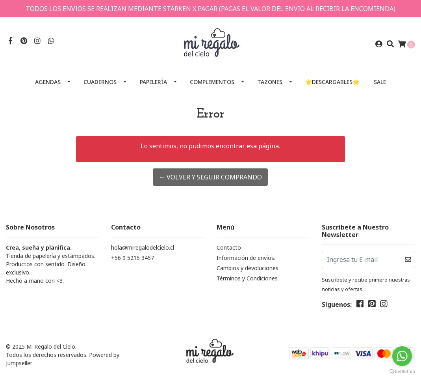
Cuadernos (100, 82)
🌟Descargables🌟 (332, 82)
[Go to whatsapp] (402, 356)
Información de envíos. (246, 257)
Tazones (269, 82)
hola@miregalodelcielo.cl (142, 247)
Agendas (48, 82)
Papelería (153, 82)
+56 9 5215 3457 (132, 257)
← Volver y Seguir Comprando (210, 177)
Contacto (229, 247)
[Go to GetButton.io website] (402, 371)
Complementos (212, 82)
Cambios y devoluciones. (248, 268)
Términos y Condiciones (247, 278)
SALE (380, 82)
